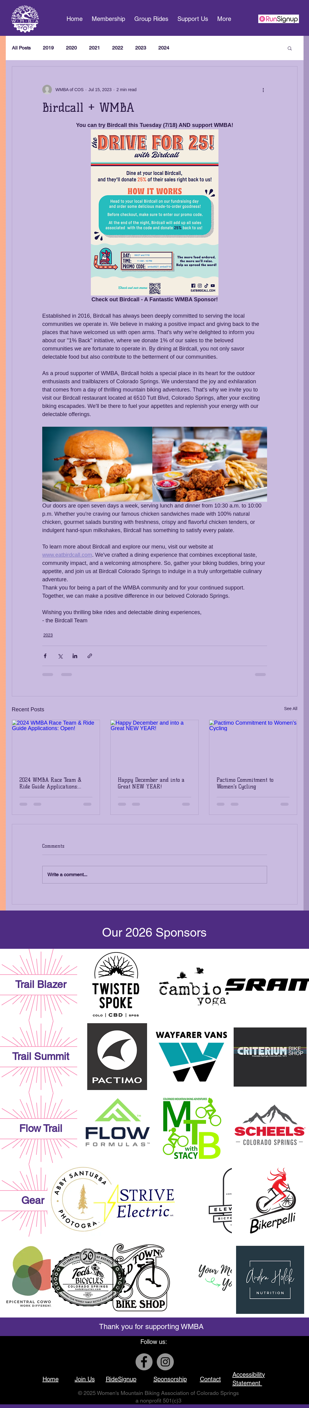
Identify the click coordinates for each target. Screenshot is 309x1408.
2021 (94, 48)
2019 (48, 48)
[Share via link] (90, 656)
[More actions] (263, 89)
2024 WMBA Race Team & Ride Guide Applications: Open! (50, 783)
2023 (140, 48)
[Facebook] (144, 1361)
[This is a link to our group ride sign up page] (278, 19)
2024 (163, 48)
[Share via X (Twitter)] (60, 656)
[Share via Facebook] (45, 656)
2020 (71, 48)
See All (290, 708)
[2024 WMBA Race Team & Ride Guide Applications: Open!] (56, 744)
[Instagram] (165, 1361)
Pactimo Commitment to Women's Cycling (245, 783)
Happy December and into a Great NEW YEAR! (151, 783)
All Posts (21, 48)
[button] (193, 19)
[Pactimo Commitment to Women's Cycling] (253, 744)
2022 (117, 48)
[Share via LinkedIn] (75, 656)
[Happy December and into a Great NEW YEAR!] (154, 744)
